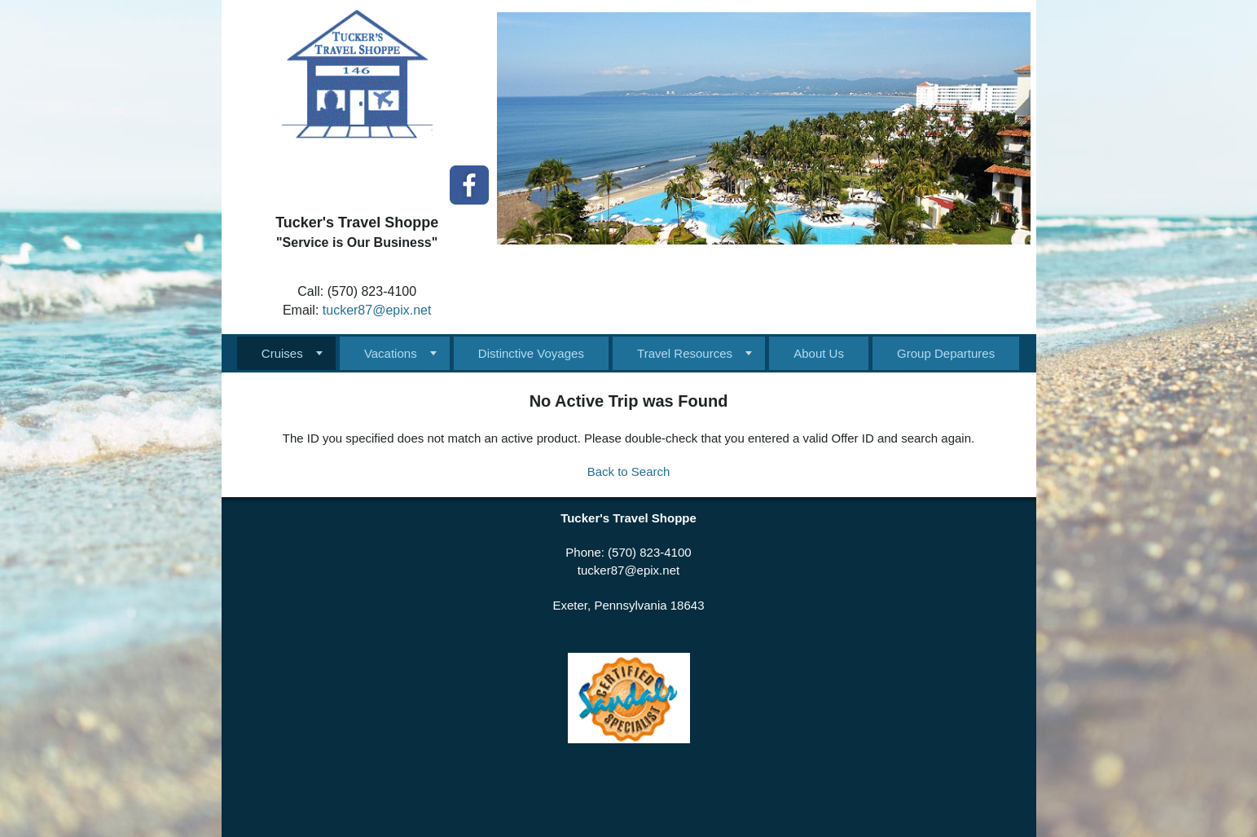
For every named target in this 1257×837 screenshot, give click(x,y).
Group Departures (946, 353)
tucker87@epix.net (377, 310)
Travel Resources (684, 353)
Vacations (390, 353)
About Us (818, 353)
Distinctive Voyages (531, 353)
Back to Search (628, 471)
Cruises (282, 353)
